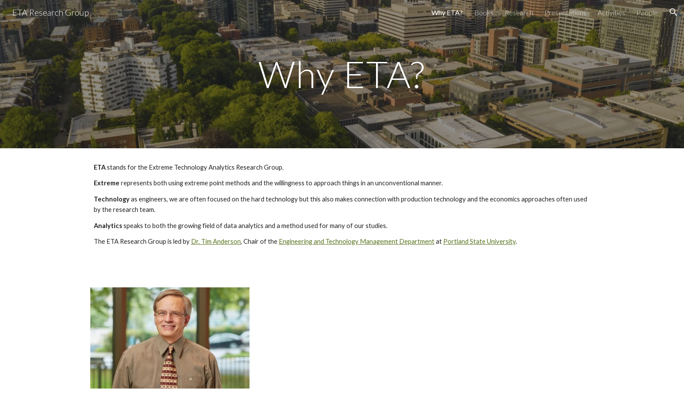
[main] (342, 74)
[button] (673, 12)
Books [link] (483, 12)
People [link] (647, 12)
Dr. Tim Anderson (216, 241)
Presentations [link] (565, 12)
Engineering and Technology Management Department (356, 241)
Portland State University (479, 241)
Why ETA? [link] (447, 12)
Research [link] (519, 12)
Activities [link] (611, 12)
